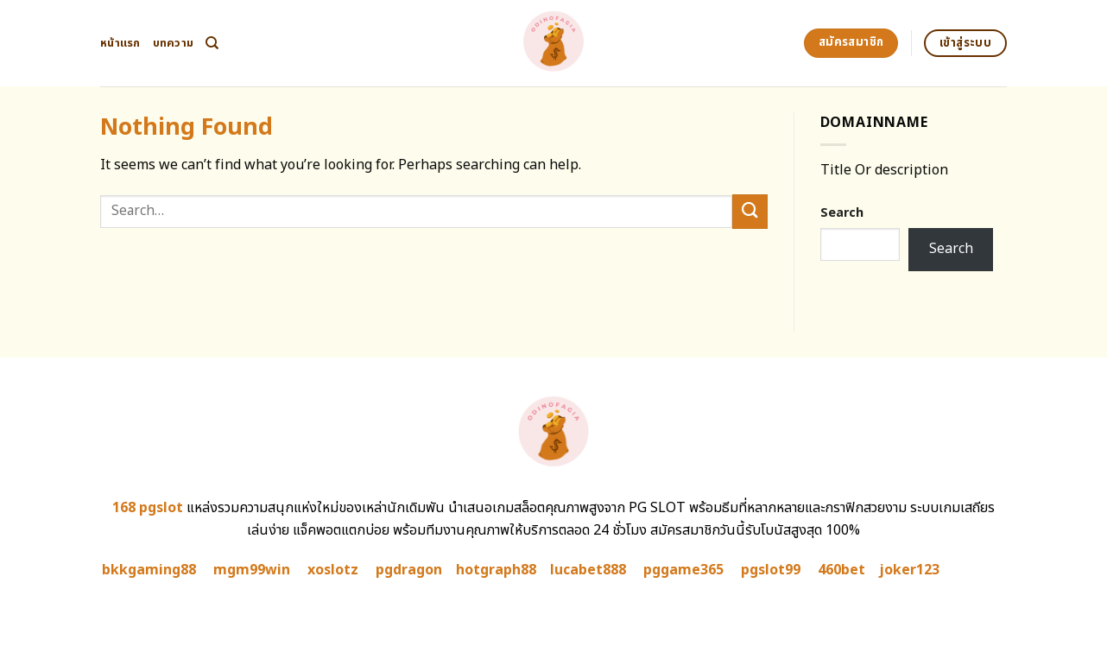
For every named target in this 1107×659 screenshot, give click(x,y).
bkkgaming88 (149, 570)
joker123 (909, 570)
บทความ (173, 43)
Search (841, 213)
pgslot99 (770, 570)
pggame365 (683, 570)
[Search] (212, 43)
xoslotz (332, 570)
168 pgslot (147, 507)
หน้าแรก (120, 43)
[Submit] (749, 211)
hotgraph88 (496, 570)
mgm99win (251, 570)
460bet (841, 570)
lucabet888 (588, 570)
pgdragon (409, 570)
